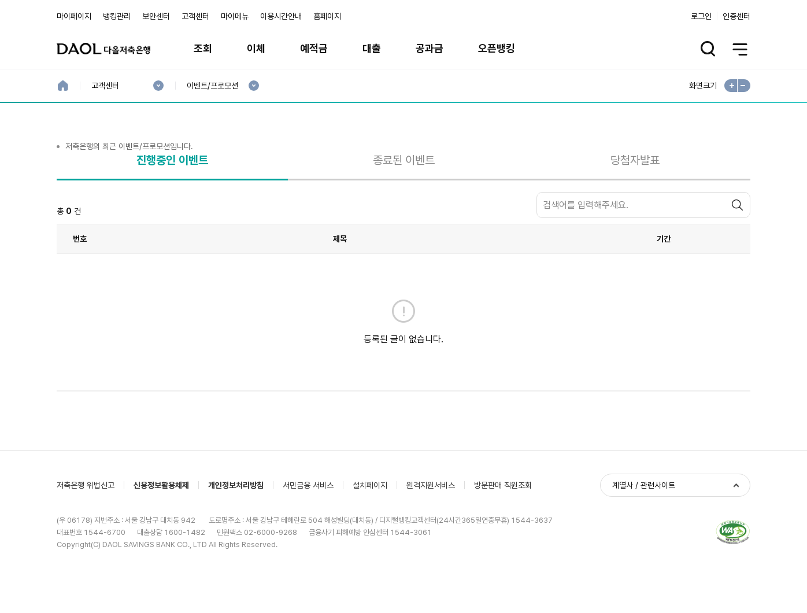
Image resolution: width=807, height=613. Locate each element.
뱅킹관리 (117, 16)
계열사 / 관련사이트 (643, 550)
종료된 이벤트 (404, 223)
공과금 (429, 48)
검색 (738, 268)
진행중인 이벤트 (172, 223)
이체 (256, 48)
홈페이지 (327, 16)
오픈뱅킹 (496, 48)
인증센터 (736, 16)
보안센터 (156, 16)
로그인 (701, 16)
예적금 (314, 48)
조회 (203, 48)
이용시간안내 (281, 16)
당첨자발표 (635, 223)
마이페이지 (74, 16)
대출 (371, 48)
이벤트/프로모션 (212, 86)
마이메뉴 (235, 16)
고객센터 (195, 16)
